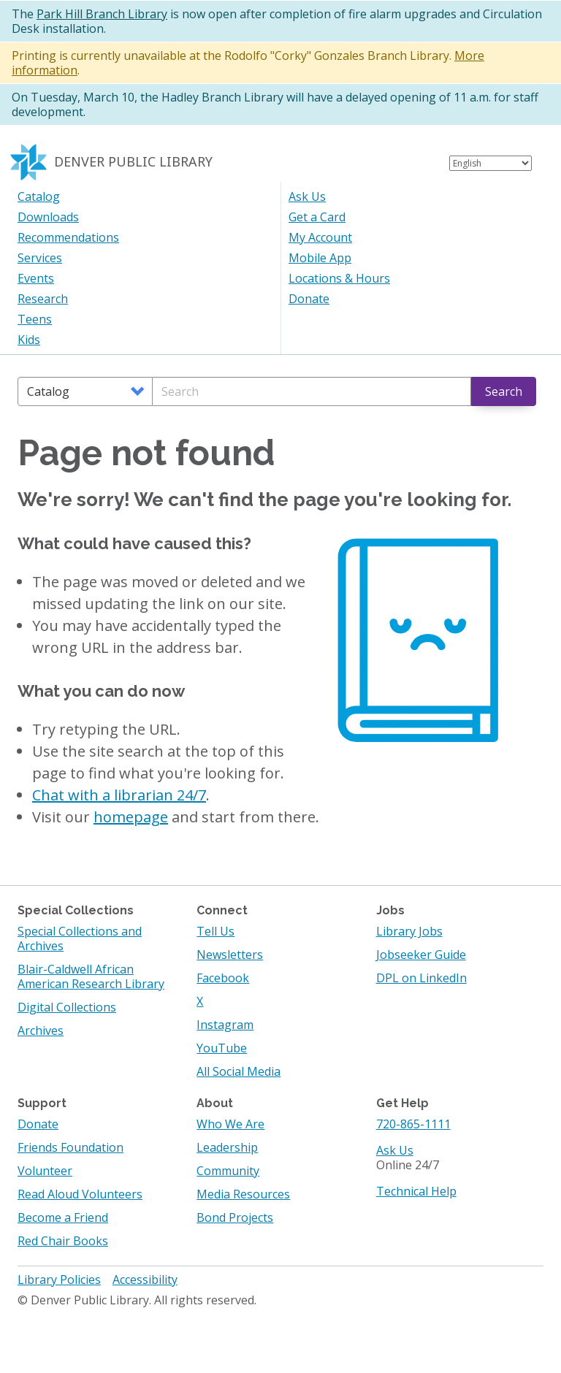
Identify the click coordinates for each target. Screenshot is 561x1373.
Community (227, 1171)
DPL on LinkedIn (421, 978)
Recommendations (68, 237)
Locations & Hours (339, 278)
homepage (131, 817)
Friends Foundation (70, 1147)
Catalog (39, 196)
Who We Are (230, 1124)
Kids (29, 339)
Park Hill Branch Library (102, 14)
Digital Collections (67, 1007)
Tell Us (215, 931)
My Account (320, 237)
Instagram (224, 1025)
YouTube (221, 1048)
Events (36, 278)
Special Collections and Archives (80, 938)
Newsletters (229, 954)
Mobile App (320, 257)
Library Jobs (409, 931)
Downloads (48, 217)
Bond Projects (234, 1217)
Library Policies (59, 1279)
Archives (41, 1030)
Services (40, 257)
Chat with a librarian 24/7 (119, 795)
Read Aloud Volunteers (80, 1194)
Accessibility (145, 1279)
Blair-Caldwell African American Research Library (91, 976)
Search (503, 391)
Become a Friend (63, 1217)
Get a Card (317, 217)
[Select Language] (490, 163)
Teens (35, 319)
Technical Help (416, 1191)
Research (43, 298)
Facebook (222, 978)
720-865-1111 (413, 1124)
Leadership (227, 1147)
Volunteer (45, 1171)
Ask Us (307, 196)
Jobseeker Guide (421, 954)
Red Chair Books (63, 1241)
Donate (309, 298)
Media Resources (243, 1194)
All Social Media (238, 1071)
